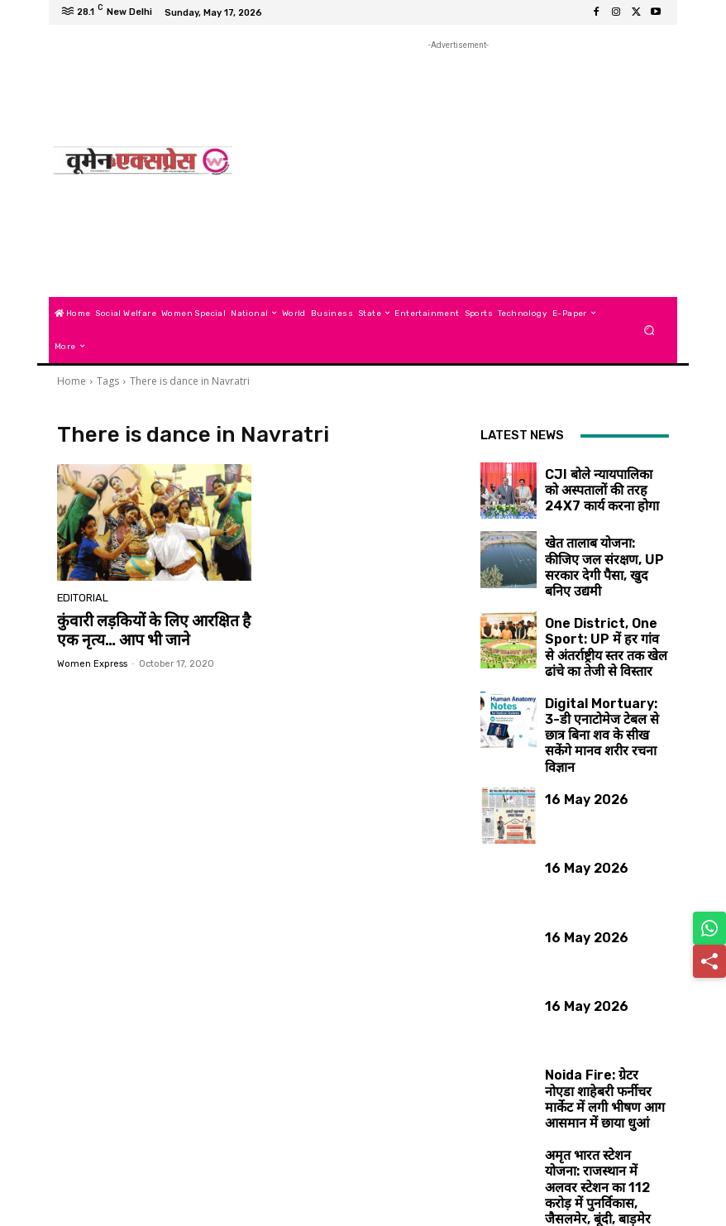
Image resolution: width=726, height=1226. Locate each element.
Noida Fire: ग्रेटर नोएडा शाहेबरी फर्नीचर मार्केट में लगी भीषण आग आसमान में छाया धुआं (601, 1034)
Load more (575, 1173)
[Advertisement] (458, 169)
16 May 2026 (573, 748)
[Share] (709, 961)
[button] (649, 330)
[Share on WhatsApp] (709, 928)
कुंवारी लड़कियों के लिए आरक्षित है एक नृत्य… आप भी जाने (153, 628)
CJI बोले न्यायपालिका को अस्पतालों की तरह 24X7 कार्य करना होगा (602, 477)
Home (71, 381)
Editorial (80, 599)
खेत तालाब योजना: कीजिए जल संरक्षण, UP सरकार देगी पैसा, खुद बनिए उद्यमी (600, 551)
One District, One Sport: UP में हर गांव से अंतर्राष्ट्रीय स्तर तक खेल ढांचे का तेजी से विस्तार (601, 621)
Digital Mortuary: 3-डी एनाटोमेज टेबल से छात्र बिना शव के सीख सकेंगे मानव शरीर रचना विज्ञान (602, 689)
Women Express (92, 660)
